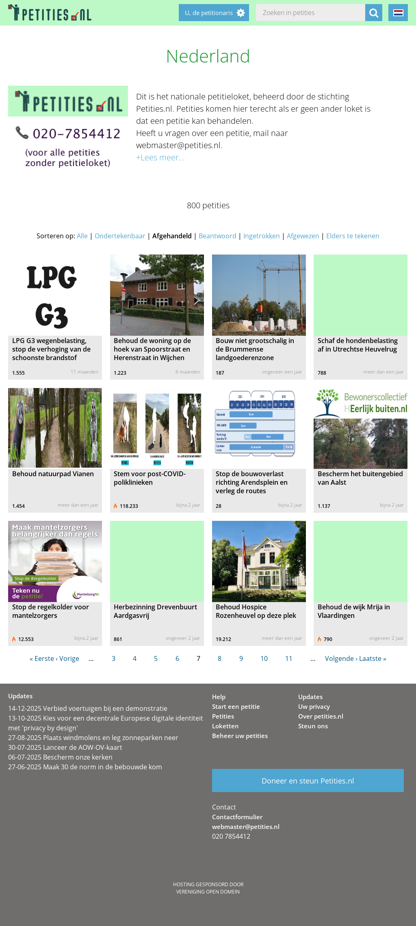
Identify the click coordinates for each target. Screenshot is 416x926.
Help (218, 697)
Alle (82, 235)
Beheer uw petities (240, 736)
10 (264, 658)
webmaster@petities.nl (246, 826)
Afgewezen (303, 235)
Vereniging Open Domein (208, 891)
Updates (310, 697)
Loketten (225, 726)
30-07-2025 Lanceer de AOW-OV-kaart (65, 747)
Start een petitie (236, 706)
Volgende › (341, 658)
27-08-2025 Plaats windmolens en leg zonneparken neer (93, 737)
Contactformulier (237, 817)
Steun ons (313, 726)
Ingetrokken (261, 235)
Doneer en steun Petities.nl (308, 781)
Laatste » (372, 658)
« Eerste (42, 658)
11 (288, 658)
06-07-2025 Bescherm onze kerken (60, 757)
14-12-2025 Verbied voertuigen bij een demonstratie (87, 708)
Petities (223, 716)
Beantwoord (217, 235)
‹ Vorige (67, 658)
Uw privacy (314, 706)
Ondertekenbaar (120, 235)
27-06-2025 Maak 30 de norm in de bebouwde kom (85, 766)
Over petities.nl (320, 716)
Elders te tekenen (352, 235)
